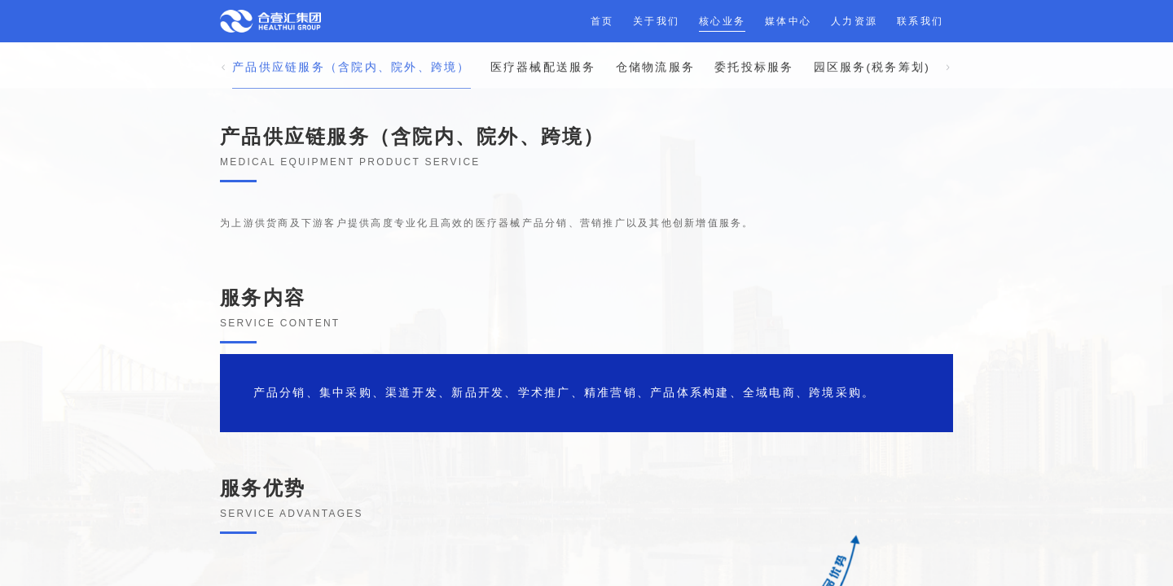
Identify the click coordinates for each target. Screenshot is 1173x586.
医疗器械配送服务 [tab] (543, 48)
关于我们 (656, 21)
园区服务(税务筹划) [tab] (872, 48)
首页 (602, 21)
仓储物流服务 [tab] (656, 48)
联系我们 (920, 21)
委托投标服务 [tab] (754, 48)
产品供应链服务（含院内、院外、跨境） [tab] (351, 48)
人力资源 (854, 21)
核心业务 (722, 21)
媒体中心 (788, 21)
